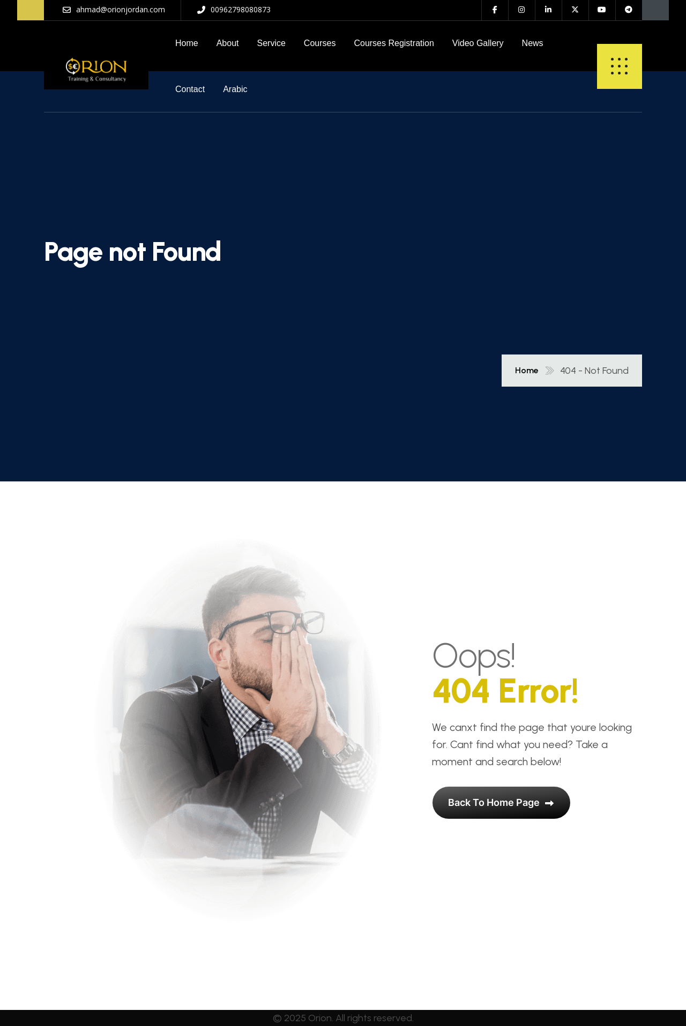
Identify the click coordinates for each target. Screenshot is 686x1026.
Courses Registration (394, 43)
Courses (320, 43)
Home (186, 43)
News (532, 43)
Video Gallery (478, 43)
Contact (190, 89)
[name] (96, 66)
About (228, 43)
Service (271, 43)
